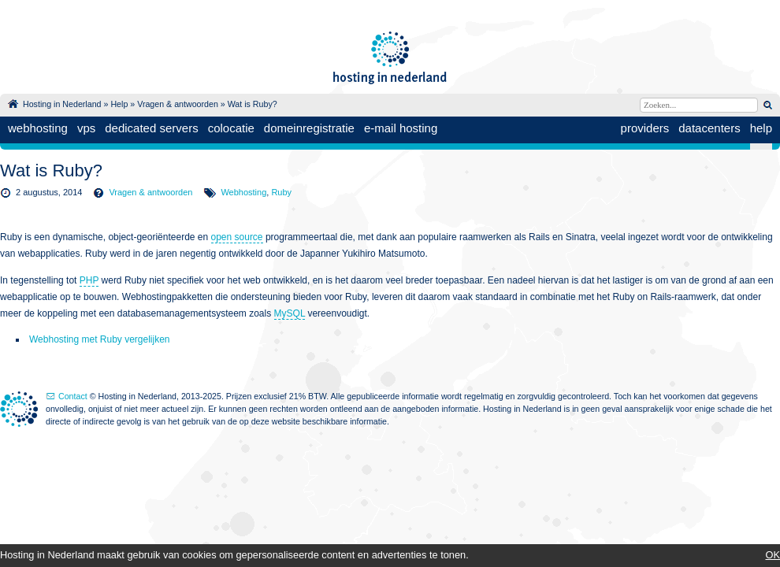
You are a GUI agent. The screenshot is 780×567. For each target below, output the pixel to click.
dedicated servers (151, 128)
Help (119, 104)
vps (86, 128)
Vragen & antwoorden (177, 104)
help (761, 128)
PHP (89, 280)
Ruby (281, 192)
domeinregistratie (309, 128)
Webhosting (243, 192)
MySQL (290, 313)
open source (237, 237)
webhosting (38, 128)
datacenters (709, 128)
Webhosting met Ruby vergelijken (99, 339)
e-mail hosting (400, 128)
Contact (72, 396)
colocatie (231, 128)
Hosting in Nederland (62, 104)
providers (645, 128)
